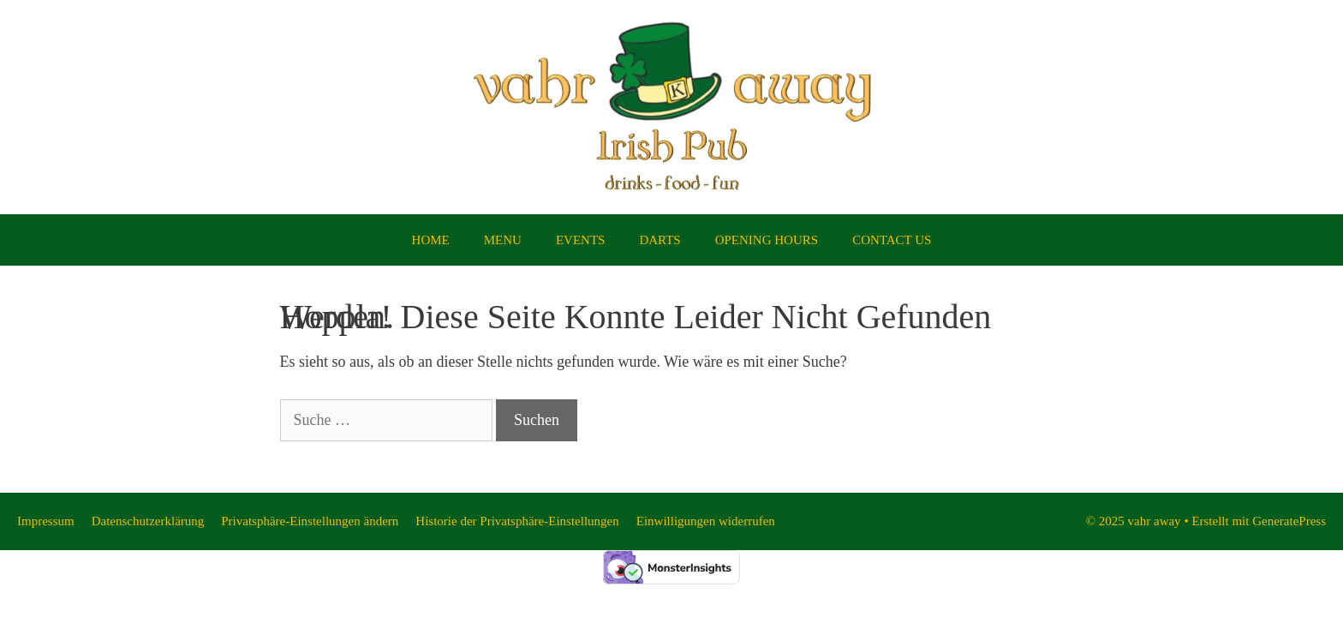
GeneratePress (1289, 521)
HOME (431, 240)
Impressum (46, 521)
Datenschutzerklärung (148, 521)
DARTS (659, 240)
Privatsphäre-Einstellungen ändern (309, 521)
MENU (503, 240)
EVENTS (581, 240)
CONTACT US (891, 240)
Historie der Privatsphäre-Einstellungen (516, 521)
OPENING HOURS (766, 240)
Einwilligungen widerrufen (705, 521)
